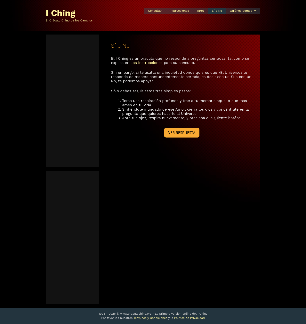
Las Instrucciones (147, 62)
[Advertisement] (72, 100)
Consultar (155, 10)
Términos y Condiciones (150, 318)
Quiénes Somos (245, 11)
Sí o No (217, 10)
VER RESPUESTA (181, 132)
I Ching (60, 13)
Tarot (200, 10)
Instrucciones (179, 10)
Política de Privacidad (189, 318)
